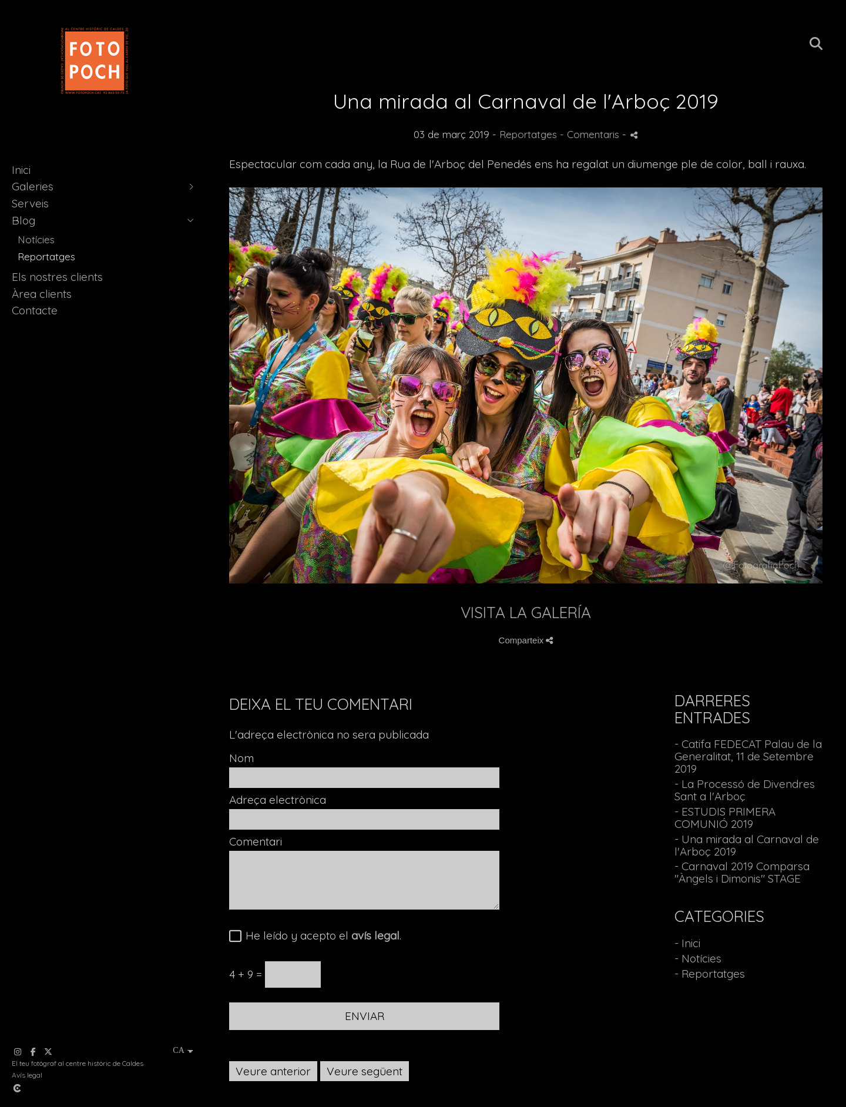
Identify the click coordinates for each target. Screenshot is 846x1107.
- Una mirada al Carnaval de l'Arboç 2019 (746, 845)
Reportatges (46, 256)
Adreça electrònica (277, 800)
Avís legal (27, 1075)
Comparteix (526, 640)
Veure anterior (273, 1071)
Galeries (32, 186)
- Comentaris (591, 134)
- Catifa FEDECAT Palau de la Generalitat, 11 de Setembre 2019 (748, 756)
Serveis (30, 203)
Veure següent (364, 1071)
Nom (241, 758)
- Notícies (697, 958)
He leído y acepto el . (320, 936)
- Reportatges (709, 974)
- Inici (687, 943)
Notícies (36, 239)
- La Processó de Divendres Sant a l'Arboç (744, 790)
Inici (21, 170)
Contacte (35, 310)
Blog (23, 220)
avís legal (375, 935)
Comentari (255, 842)
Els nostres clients (57, 277)
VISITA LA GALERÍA (526, 612)
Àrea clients (42, 294)
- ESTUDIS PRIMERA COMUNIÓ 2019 (725, 817)
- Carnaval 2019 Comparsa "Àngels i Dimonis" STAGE (742, 872)
